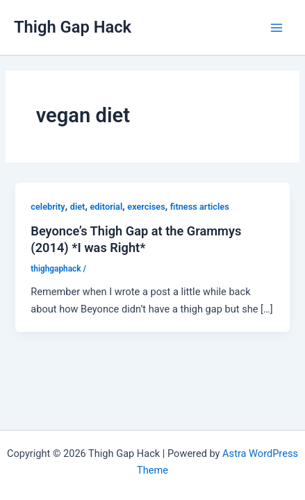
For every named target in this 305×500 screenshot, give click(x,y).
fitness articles (199, 206)
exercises (146, 206)
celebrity (48, 206)
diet (77, 206)
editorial (106, 206)
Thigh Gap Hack (72, 27)
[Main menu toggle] (276, 27)
